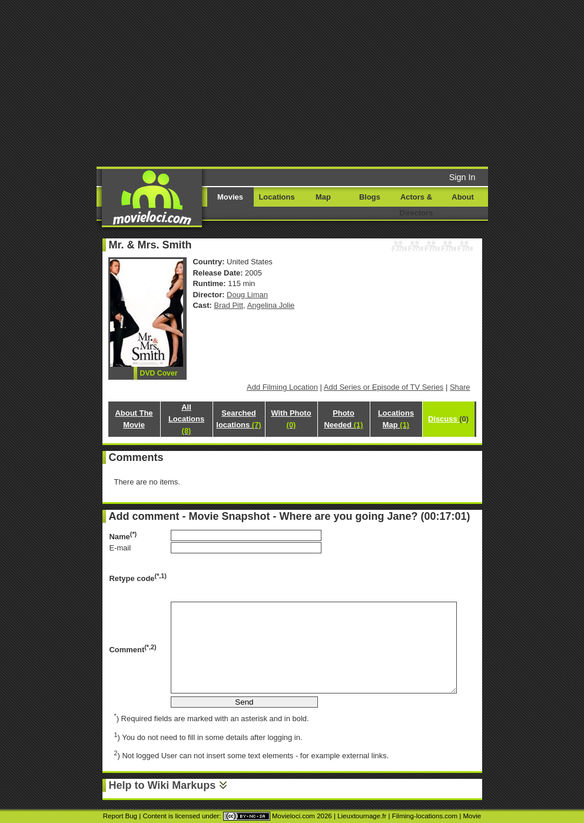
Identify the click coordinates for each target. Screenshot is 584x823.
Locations (276, 197)
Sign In (462, 177)
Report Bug (120, 815)
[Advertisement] (307, 82)
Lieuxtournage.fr (361, 815)
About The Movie (133, 419)
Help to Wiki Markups (162, 785)
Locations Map (396, 419)
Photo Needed (343, 419)
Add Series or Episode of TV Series (384, 387)
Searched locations (238, 419)
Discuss (448, 418)
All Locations (186, 419)
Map (323, 197)
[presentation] (260, 577)
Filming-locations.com (424, 815)
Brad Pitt (229, 305)
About (462, 197)
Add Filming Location (282, 387)
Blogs (369, 197)
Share (460, 387)
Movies (230, 197)
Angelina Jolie (271, 305)
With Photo (291, 419)
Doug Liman (247, 294)
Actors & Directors (416, 205)
